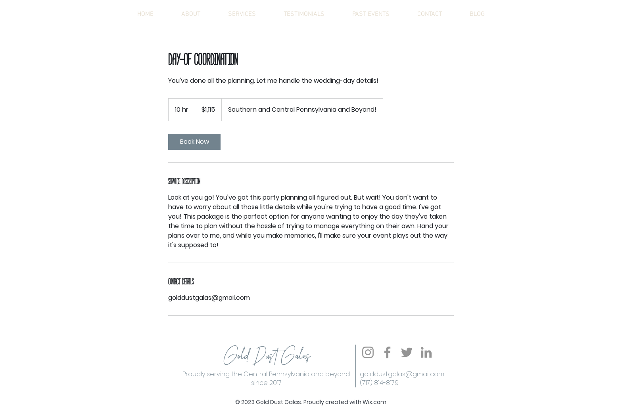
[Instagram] (368, 352)
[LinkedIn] (426, 352)
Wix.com (374, 402)
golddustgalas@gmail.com (402, 374)
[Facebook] (387, 352)
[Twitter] (407, 352)
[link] (194, 142)
